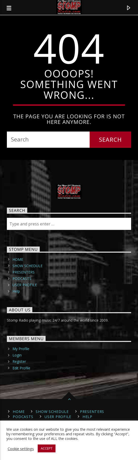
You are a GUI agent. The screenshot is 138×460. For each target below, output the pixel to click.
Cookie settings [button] (21, 448)
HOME (17, 259)
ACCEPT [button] (46, 448)
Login (17, 355)
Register (19, 361)
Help (16, 291)
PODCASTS (21, 278)
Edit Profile (21, 368)
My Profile (20, 348)
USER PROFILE (24, 284)
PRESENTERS (23, 272)
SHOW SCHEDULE (27, 265)
